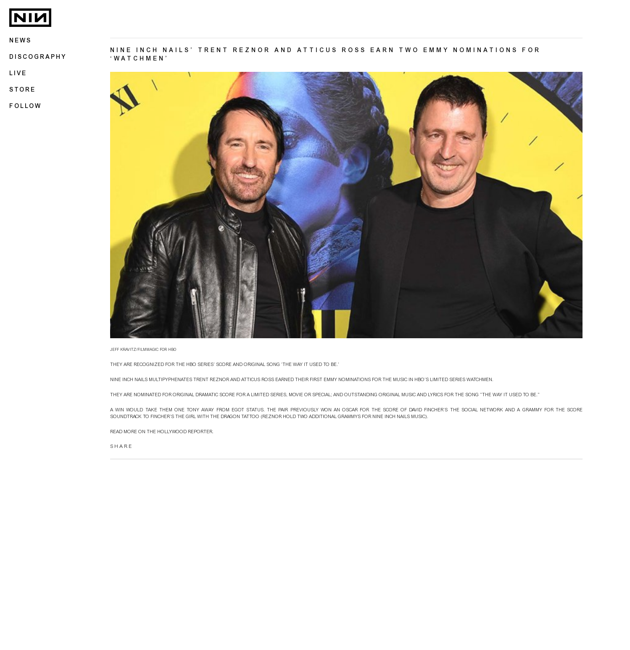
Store (22, 90)
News (20, 41)
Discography (37, 58)
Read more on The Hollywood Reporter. (162, 433)
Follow (25, 107)
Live (18, 74)
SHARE (121, 447)
